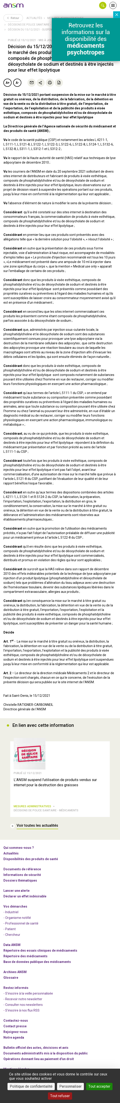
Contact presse (15, 1026)
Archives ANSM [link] (15, 972)
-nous (15, 1032)
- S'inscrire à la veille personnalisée (28, 993)
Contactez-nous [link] (15, 1020)
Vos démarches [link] (15, 906)
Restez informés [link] (15, 988)
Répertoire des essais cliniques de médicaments (40, 950)
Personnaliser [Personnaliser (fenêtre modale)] (70, 1086)
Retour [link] (13, 18)
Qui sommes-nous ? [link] (18, 848)
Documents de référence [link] (22, 869)
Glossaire (10, 977)
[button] (102, 5)
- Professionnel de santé (20, 923)
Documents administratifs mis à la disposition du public (45, 1053)
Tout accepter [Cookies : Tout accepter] (99, 1086)
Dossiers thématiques (20, 880)
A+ (8, 82)
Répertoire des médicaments (25, 956)
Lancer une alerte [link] (16, 890)
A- (17, 82)
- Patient (9, 929)
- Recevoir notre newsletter (22, 999)
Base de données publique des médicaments (37, 962)
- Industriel (10, 912)
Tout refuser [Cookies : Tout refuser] (60, 1096)
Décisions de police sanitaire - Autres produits (41, 24)
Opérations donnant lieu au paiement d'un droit (38, 1059)
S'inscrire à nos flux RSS (22, 1010)
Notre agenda (13, 1037)
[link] (13, 5)
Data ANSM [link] (11, 945)
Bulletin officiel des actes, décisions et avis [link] (35, 1047)
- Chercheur (11, 934)
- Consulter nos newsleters (23, 1005)
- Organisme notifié (17, 918)
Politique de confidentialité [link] (31, 1086)
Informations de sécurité (22, 875)
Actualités (34, 18)
